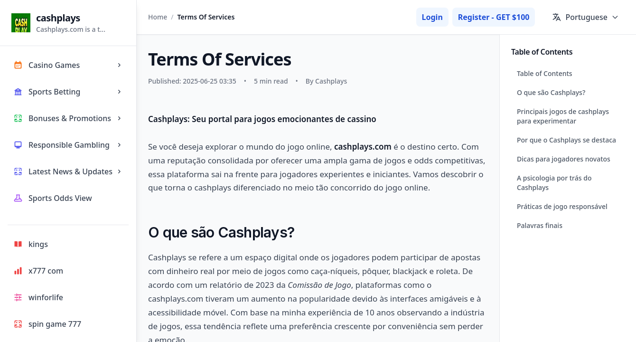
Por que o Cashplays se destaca (566, 139)
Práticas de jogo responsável (562, 206)
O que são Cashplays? (551, 92)
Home (157, 16)
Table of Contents (544, 73)
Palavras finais (539, 225)
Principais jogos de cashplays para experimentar (563, 116)
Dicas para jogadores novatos (563, 158)
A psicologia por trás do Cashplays (554, 182)
